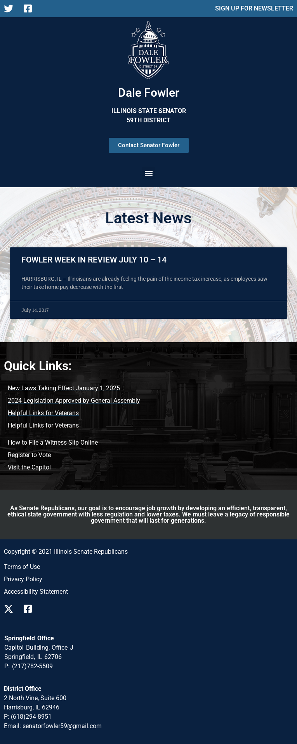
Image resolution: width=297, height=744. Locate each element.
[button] (148, 173)
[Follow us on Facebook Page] (30, 8)
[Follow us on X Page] (10, 8)
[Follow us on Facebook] (30, 609)
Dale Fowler (148, 92)
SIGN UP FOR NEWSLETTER (254, 8)
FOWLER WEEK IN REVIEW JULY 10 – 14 (94, 259)
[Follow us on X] (10, 609)
